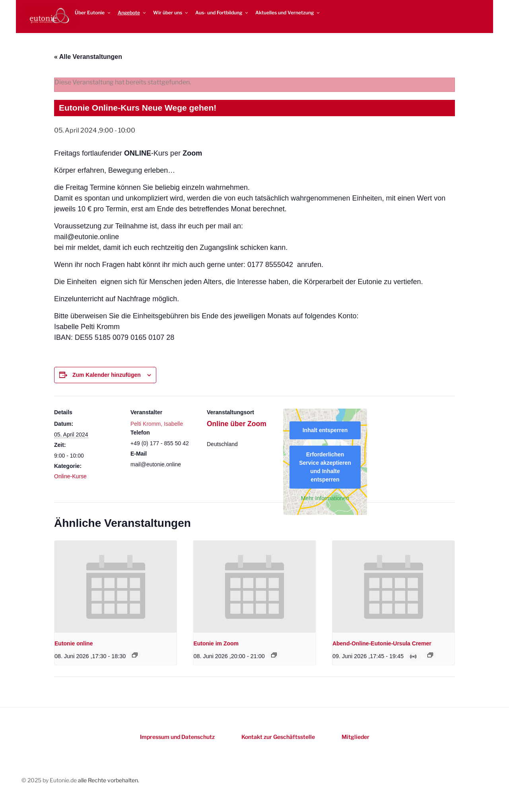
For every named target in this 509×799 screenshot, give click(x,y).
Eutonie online (73, 643)
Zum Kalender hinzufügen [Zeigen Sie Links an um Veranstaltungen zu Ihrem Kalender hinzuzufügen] (106, 375)
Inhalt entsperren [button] (325, 430)
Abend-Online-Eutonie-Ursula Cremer (381, 643)
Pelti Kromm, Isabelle (156, 424)
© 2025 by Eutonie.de (49, 780)
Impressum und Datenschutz (177, 736)
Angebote (132, 13)
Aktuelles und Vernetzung (288, 13)
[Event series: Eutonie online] (135, 655)
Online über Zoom (236, 424)
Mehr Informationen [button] (325, 498)
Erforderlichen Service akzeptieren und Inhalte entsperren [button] (325, 467)
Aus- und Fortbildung (222, 13)
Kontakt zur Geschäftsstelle (278, 736)
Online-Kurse (70, 476)
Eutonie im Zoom (216, 643)
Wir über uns (171, 13)
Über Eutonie (93, 13)
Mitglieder (355, 736)
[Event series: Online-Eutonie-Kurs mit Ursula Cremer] (430, 655)
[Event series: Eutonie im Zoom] (274, 655)
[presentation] (115, 586)
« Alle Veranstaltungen (88, 56)
